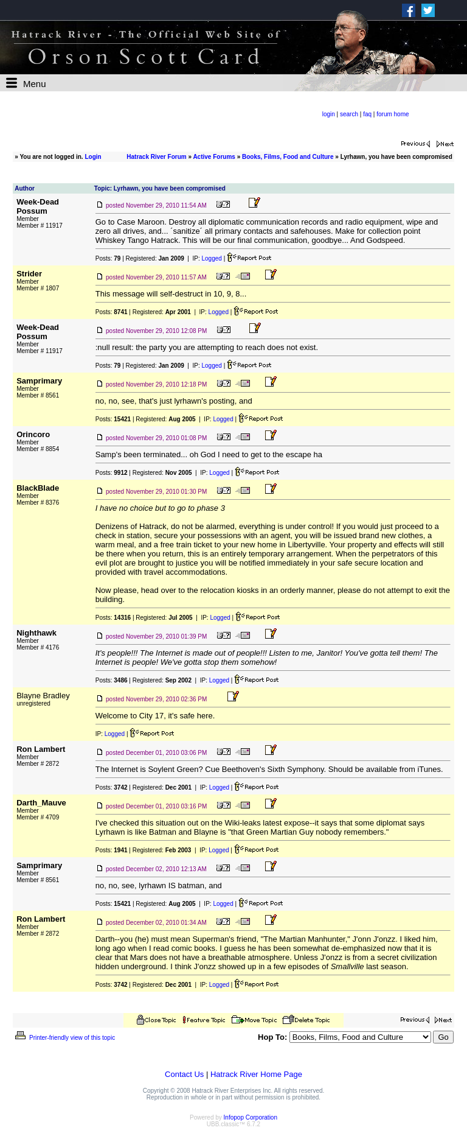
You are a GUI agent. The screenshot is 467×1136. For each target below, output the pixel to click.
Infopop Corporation (250, 1117)
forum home (392, 114)
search (349, 114)
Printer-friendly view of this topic (64, 1037)
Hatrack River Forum (156, 156)
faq (367, 114)
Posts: (108, 258)
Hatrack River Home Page (256, 1074)
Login (93, 156)
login (328, 114)
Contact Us (184, 1074)
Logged (211, 258)
